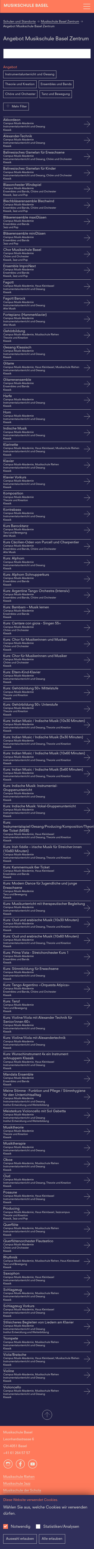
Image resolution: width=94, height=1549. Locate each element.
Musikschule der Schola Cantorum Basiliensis (22, 1494)
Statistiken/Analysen (61, 1527)
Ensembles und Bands (56, 84)
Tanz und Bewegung (56, 94)
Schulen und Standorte (19, 21)
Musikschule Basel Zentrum (60, 21)
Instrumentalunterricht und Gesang (29, 74)
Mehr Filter (16, 106)
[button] (47, 1415)
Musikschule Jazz (16, 1484)
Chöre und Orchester (20, 94)
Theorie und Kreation (20, 84)
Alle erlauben (52, 1539)
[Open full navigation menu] (86, 6)
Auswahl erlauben (20, 1539)
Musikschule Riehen (19, 1477)
